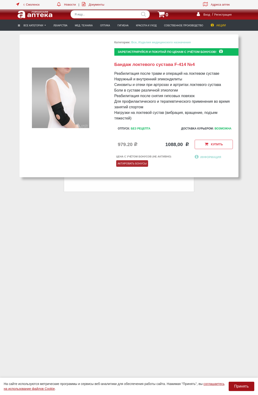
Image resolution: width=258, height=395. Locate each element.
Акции (218, 25)
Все (133, 42)
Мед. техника (84, 25)
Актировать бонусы (132, 163)
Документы (96, 4)
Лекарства (60, 25)
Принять (241, 386)
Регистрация (223, 14)
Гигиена (123, 25)
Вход (206, 14)
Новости (70, 4)
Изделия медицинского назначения (164, 42)
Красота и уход (146, 25)
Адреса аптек (220, 4)
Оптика (105, 25)
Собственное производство (183, 25)
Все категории (31, 25)
